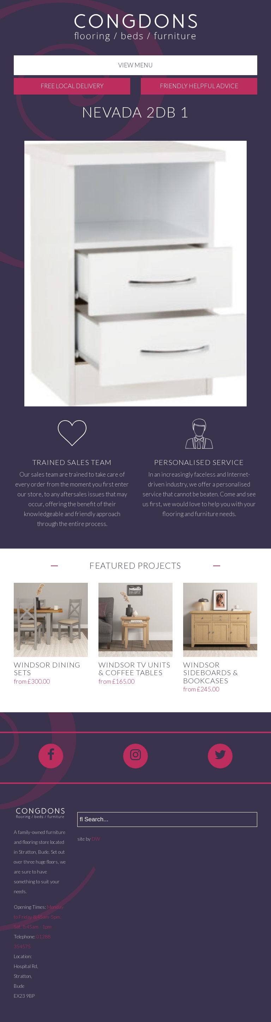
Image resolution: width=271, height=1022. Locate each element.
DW (96, 839)
